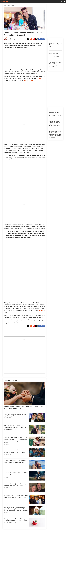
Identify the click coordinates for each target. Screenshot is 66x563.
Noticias (13, 5)
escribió (41, 310)
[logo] (4, 1)
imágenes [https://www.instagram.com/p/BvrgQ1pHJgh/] (40, 78)
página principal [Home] (7, 5)
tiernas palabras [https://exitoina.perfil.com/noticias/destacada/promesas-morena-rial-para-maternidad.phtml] (28, 80)
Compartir (42, 38)
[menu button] (64, 1)
